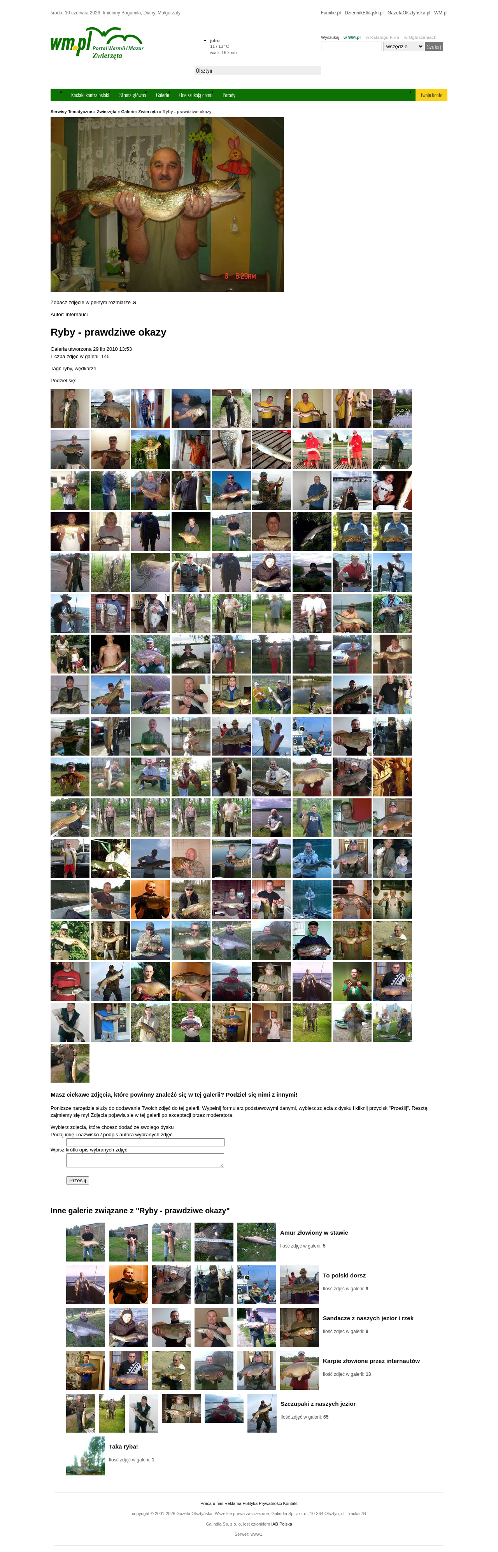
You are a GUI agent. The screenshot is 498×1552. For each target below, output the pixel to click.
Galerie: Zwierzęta (139, 111)
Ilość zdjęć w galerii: (303, 1248)
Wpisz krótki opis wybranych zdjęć (89, 1150)
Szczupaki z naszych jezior (318, 1406)
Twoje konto (431, 95)
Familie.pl (331, 13)
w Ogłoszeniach (420, 37)
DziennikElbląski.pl (364, 13)
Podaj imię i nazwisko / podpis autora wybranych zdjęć (112, 1134)
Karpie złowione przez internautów (371, 1363)
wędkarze (85, 368)
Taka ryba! (123, 1448)
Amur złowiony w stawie (314, 1235)
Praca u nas (211, 1505)
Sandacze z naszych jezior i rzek (368, 1320)
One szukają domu (195, 95)
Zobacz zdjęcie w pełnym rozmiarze (94, 302)
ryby (67, 368)
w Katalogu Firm (382, 37)
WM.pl (440, 13)
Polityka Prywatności (262, 1505)
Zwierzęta (106, 111)
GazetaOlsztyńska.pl (409, 13)
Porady (229, 95)
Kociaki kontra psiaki (90, 95)
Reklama (232, 1505)
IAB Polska (281, 1526)
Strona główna (132, 95)
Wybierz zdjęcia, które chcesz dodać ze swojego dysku (112, 1127)
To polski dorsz (344, 1277)
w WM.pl (352, 37)
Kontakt (290, 1505)
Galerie (162, 95)
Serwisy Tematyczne (71, 111)
